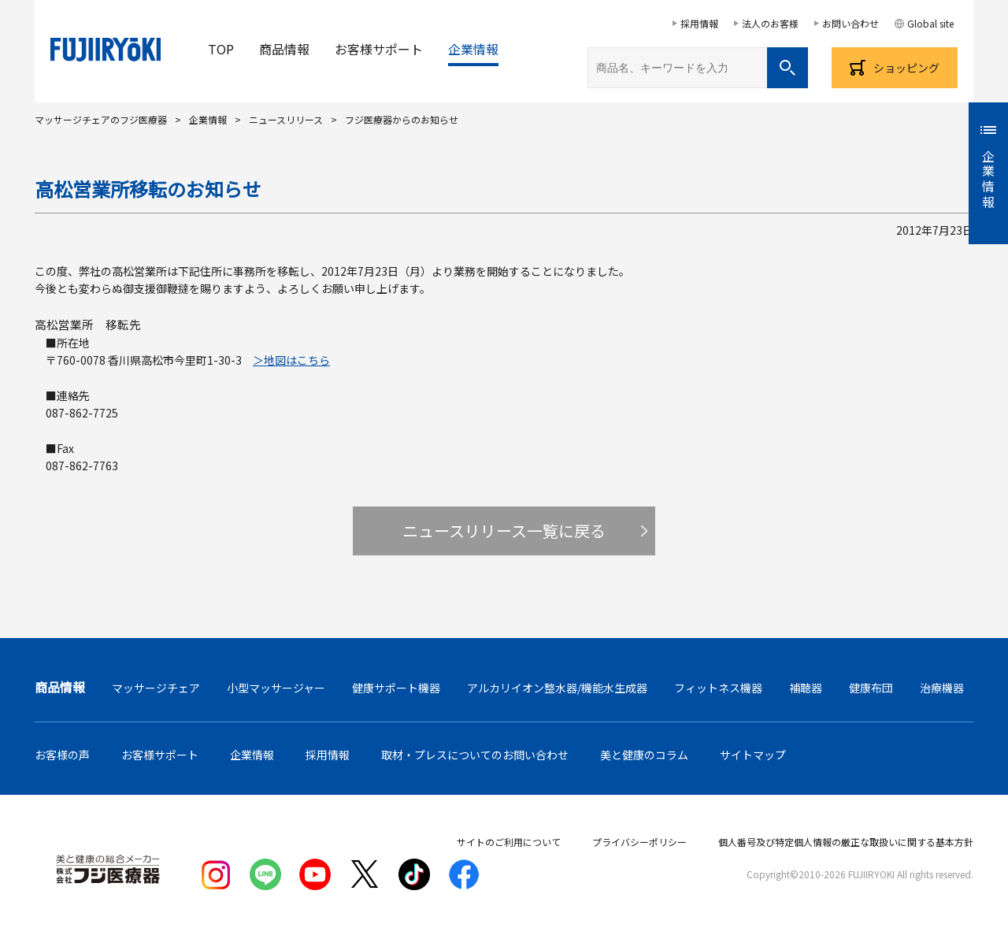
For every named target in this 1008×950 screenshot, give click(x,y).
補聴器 (805, 688)
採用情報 (699, 23)
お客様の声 (62, 755)
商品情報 (284, 48)
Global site (930, 23)
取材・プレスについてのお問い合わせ (475, 755)
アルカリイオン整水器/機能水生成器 (557, 688)
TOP (221, 48)
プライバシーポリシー (639, 841)
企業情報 (473, 48)
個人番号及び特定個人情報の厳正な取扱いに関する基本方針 (845, 841)
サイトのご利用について (509, 841)
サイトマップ (753, 755)
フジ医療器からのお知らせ (401, 119)
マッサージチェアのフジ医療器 (101, 119)
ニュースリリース (286, 119)
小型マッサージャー (276, 688)
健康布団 (871, 688)
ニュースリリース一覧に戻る (504, 530)
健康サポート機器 (396, 688)
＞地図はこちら (291, 360)
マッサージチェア (156, 688)
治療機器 (942, 688)
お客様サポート (379, 48)
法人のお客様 (770, 23)
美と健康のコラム (644, 755)
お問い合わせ (850, 23)
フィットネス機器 (718, 688)
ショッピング (906, 68)
